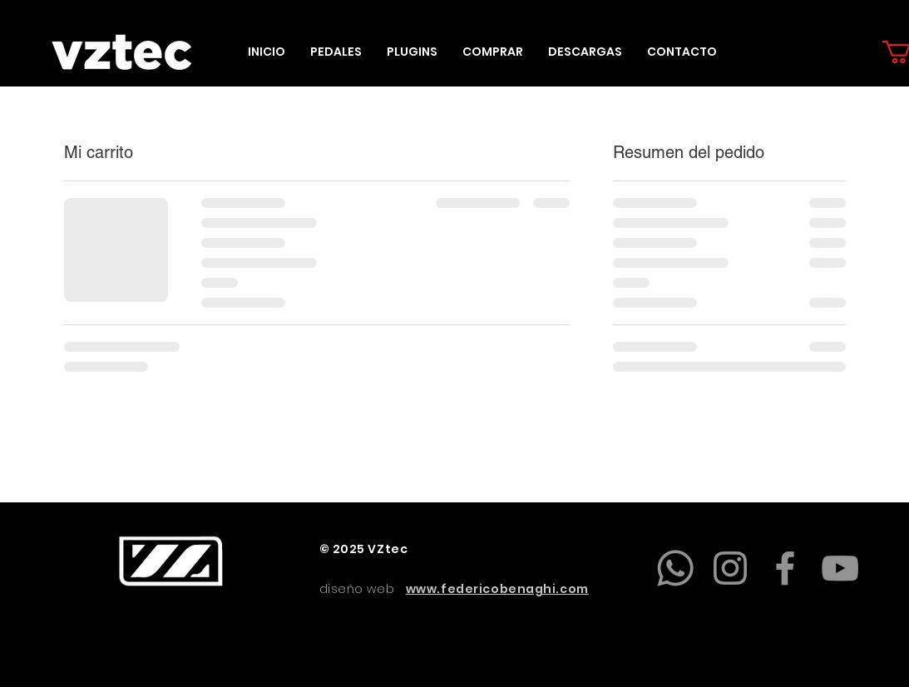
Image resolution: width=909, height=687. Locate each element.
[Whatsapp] (675, 568)
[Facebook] (785, 568)
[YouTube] (840, 568)
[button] (336, 52)
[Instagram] (730, 568)
